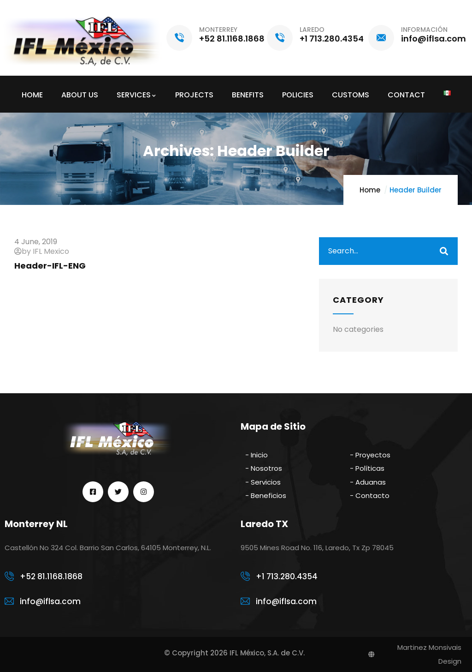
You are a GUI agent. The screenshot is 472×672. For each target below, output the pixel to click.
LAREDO (312, 29)
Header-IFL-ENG (50, 265)
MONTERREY (218, 29)
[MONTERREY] (179, 38)
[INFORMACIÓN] (381, 38)
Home (370, 190)
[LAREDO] (280, 38)
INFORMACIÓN (424, 29)
